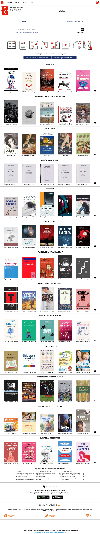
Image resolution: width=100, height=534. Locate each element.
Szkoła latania (42, 476)
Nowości (9, 2)
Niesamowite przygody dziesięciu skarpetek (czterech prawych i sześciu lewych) (32, 479)
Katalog (24, 21)
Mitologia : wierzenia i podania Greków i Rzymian (26, 473)
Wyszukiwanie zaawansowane (24, 32)
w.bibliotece (48, 509)
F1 (86, 2)
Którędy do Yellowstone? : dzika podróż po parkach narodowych (75, 473)
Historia (17, 2)
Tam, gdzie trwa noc (66, 479)
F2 (91, 2)
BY (79, 2)
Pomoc (24, 2)
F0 (83, 2)
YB (75, 2)
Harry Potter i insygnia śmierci (22, 476)
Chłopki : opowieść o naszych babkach (47, 473)
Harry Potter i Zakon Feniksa (22, 477)
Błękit (40, 479)
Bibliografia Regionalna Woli (75, 21)
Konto (31, 2)
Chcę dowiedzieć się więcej (41, 532)
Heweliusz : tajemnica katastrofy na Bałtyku (71, 477)
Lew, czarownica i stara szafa (22, 474)
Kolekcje (35, 32)
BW (71, 2)
